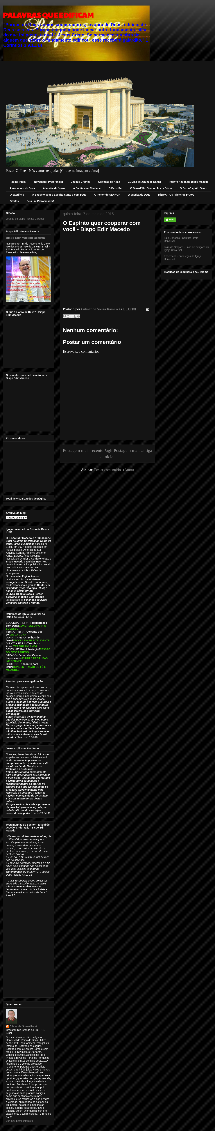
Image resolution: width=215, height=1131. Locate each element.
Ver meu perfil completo (19, 1120)
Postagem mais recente (83, 450)
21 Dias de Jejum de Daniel (144, 181)
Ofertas (14, 201)
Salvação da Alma (109, 181)
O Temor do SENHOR (107, 194)
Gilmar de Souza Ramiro (24, 1026)
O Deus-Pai (115, 188)
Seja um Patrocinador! (40, 201)
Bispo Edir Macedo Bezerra (25, 237)
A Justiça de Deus (139, 194)
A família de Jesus (54, 188)
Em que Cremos (80, 181)
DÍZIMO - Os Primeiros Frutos (176, 194)
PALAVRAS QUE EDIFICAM (48, 15)
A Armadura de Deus (22, 188)
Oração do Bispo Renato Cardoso (25, 218)
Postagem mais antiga (133, 450)
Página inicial (18, 181)
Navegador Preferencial (48, 181)
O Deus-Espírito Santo (193, 188)
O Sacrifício (17, 194)
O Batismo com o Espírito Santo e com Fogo (59, 194)
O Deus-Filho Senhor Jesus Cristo (151, 188)
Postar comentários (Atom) (114, 470)
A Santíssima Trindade (87, 188)
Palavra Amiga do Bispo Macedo (189, 181)
